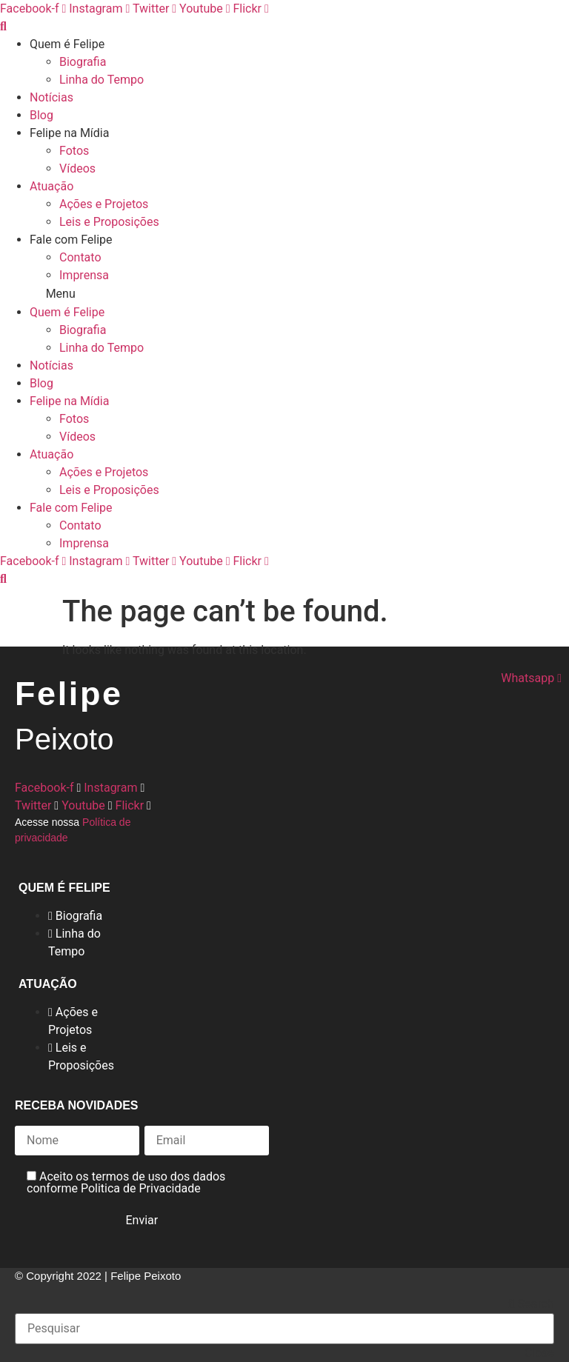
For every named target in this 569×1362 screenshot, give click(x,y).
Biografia (82, 62)
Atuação (51, 186)
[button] (284, 294)
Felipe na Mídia (69, 133)
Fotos (74, 151)
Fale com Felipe (71, 240)
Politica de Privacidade (141, 1188)
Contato (80, 257)
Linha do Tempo (101, 80)
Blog (41, 115)
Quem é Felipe (67, 44)
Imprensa (84, 275)
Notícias (51, 97)
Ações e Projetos (103, 204)
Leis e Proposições (109, 222)
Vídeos (77, 168)
